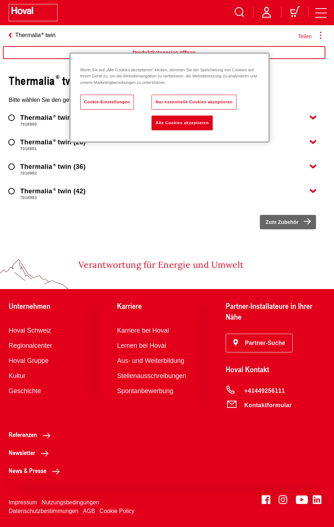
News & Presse (36, 470)
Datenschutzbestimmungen (43, 511)
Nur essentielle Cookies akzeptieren (194, 102)
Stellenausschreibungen (151, 375)
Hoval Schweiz (30, 330)
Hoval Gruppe (29, 360)
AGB (89, 511)
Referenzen (31, 434)
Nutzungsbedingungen (70, 502)
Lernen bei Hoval (141, 345)
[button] (259, 343)
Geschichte (25, 391)
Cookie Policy (117, 511)
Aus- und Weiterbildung (150, 360)
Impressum (23, 502)
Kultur (17, 375)
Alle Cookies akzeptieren (182, 123)
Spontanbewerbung (145, 391)
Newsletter (31, 452)
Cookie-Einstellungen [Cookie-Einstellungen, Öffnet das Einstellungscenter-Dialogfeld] (107, 102)
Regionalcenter (30, 345)
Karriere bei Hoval (143, 330)
